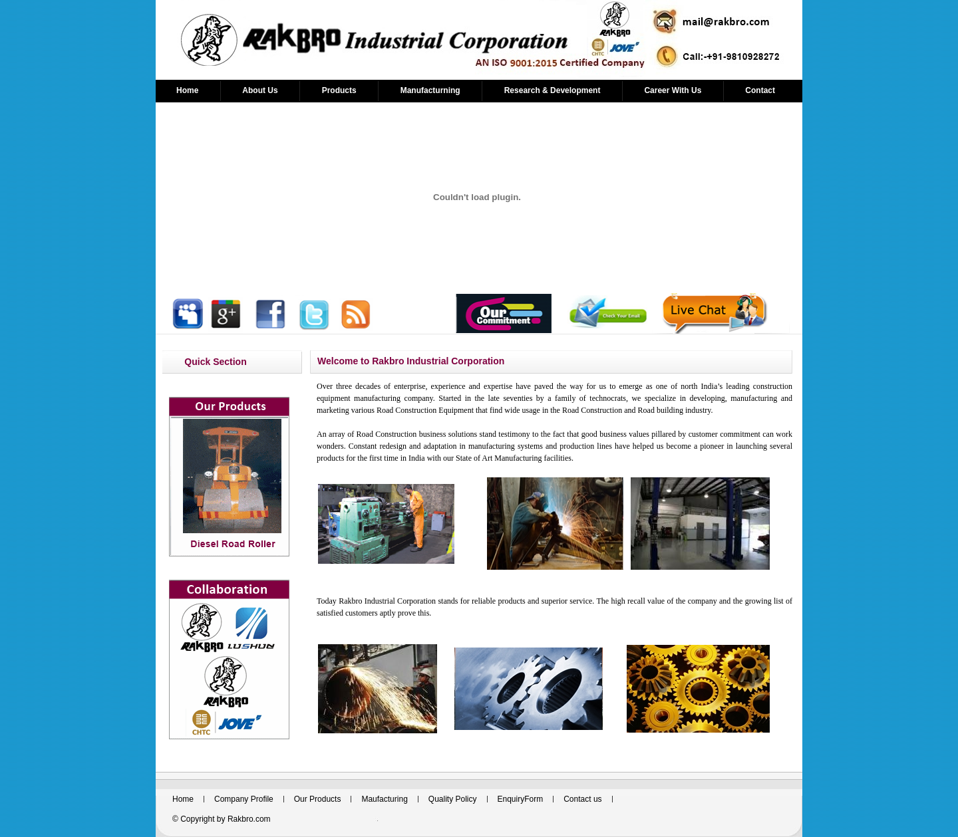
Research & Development (552, 90)
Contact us (582, 799)
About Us (259, 90)
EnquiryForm (521, 799)
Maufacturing (384, 799)
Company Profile (243, 799)
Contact (760, 90)
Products (339, 90)
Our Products (317, 799)
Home (187, 90)
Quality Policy (452, 799)
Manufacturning (430, 90)
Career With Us (672, 90)
